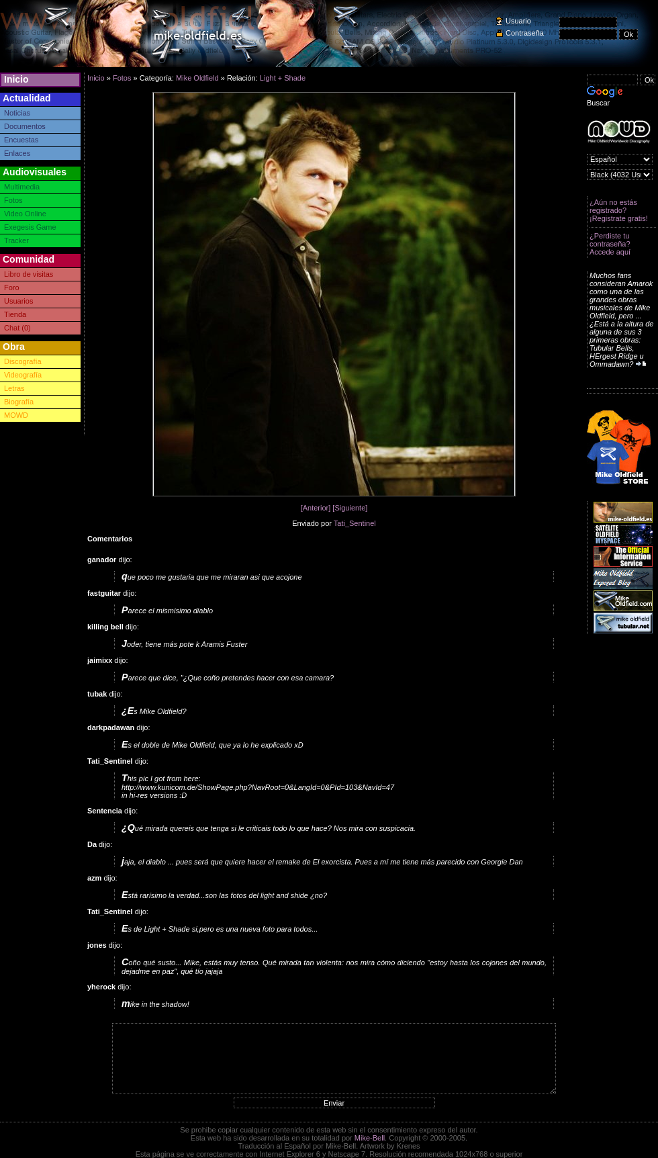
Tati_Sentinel (355, 523)
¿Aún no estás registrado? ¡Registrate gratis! (619, 210)
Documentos (25, 126)
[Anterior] (316, 508)
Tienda (15, 314)
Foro (11, 287)
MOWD (16, 415)
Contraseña (525, 33)
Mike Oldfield (197, 78)
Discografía (23, 361)
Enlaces (17, 153)
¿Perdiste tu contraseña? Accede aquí (610, 244)
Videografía (23, 375)
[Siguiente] (349, 508)
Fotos (13, 200)
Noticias (17, 113)
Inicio (16, 79)
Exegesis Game (30, 227)
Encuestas (21, 140)
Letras (14, 388)
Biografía (19, 402)
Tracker (16, 240)
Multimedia (22, 187)
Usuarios (18, 301)
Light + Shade (283, 78)
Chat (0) (17, 328)
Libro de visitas (28, 274)
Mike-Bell (370, 1138)
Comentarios (109, 539)
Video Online (25, 214)
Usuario (518, 21)
